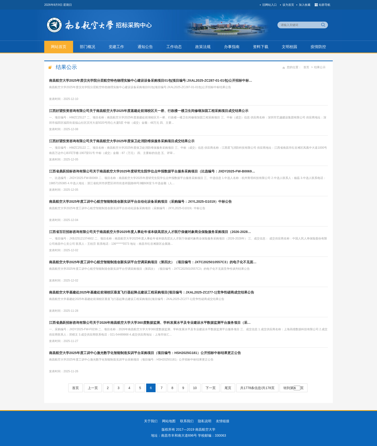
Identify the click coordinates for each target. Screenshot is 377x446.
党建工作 (116, 47)
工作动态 (174, 47)
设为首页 (288, 4)
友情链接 (222, 421)
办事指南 (231, 47)
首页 (306, 67)
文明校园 (289, 47)
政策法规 (203, 47)
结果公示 (320, 67)
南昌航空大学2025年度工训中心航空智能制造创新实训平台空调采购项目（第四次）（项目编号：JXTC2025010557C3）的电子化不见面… (153, 262)
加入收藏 (304, 4)
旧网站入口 (269, 4)
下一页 (211, 388)
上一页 (93, 388)
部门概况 (87, 47)
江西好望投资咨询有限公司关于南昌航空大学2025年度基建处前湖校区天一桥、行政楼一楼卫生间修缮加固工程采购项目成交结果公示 (148, 111)
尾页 (228, 388)
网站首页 (58, 47)
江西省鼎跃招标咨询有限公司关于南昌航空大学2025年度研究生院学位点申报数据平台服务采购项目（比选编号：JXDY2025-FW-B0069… (152, 171)
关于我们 (150, 421)
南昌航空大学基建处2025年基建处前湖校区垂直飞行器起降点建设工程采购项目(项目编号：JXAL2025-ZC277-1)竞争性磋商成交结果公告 (151, 292)
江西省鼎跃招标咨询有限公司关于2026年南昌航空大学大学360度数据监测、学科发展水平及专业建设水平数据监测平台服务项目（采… (150, 322)
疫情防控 (318, 47)
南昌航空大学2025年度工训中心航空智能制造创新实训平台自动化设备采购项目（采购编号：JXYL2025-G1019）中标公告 (140, 201)
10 (195, 388)
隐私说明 (204, 421)
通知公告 (145, 47)
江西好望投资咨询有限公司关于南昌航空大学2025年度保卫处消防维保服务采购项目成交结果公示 (122, 141)
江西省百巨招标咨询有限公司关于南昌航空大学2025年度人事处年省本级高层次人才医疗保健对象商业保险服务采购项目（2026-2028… (150, 232)
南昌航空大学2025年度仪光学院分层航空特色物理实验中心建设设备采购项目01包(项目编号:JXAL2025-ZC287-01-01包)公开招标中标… (150, 80)
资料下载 (260, 47)
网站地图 (169, 421)
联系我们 (187, 421)
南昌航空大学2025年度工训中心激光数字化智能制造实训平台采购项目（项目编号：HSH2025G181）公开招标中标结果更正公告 (145, 353)
